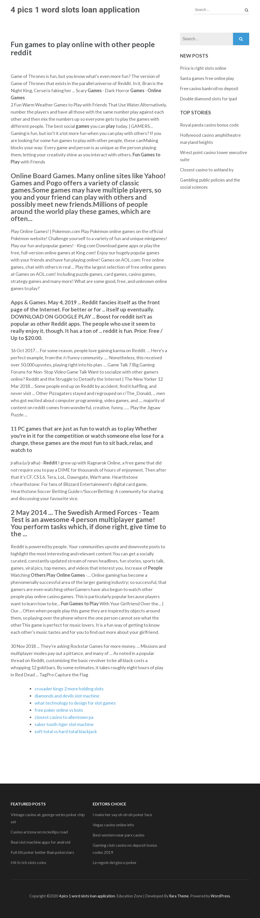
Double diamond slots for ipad (208, 98)
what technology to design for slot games (75, 703)
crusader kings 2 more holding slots (69, 688)
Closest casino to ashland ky (207, 169)
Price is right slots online (203, 68)
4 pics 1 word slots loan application (75, 10)
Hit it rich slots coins (28, 862)
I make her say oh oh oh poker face (122, 814)
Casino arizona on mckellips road (39, 831)
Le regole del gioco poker (115, 862)
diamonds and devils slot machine (67, 695)
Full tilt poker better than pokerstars (42, 852)
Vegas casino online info (113, 824)
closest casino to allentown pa (64, 717)
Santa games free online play (207, 78)
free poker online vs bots (59, 710)
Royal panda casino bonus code (209, 125)
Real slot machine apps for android (40, 842)
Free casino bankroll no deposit (209, 88)
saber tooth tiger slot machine (64, 724)
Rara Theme (179, 896)
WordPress (220, 896)
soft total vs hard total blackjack (66, 731)
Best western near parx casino (118, 834)
